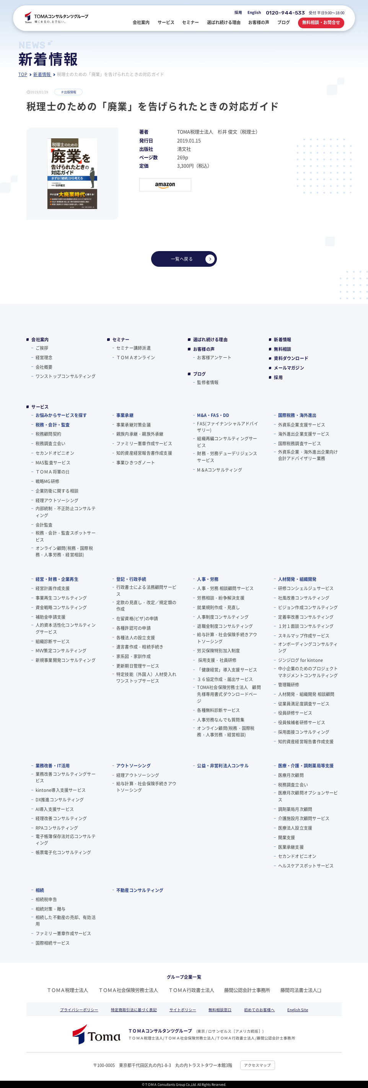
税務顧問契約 (48, 434)
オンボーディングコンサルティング (308, 647)
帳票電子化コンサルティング (63, 852)
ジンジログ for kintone (300, 660)
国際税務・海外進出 (297, 415)
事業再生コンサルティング (61, 598)
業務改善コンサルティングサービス (66, 777)
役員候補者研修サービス (301, 722)
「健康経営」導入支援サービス (227, 669)
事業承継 (125, 415)
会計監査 (44, 525)
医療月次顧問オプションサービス (308, 796)
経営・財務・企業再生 (57, 579)
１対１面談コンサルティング (306, 626)
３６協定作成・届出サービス (225, 679)
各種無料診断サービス (218, 710)
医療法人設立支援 (295, 828)
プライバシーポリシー (79, 1009)
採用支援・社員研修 (216, 660)
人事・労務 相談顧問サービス (225, 588)
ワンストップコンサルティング (66, 376)
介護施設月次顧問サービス (304, 818)
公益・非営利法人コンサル (223, 765)
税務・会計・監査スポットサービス (66, 536)
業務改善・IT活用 (53, 765)
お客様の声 (204, 349)
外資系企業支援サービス (301, 425)
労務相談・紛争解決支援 (220, 598)
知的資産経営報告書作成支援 (144, 453)
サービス (40, 407)
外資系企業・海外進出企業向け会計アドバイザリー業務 (308, 455)
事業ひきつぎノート (135, 462)
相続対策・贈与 (51, 909)
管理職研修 (289, 684)
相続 (40, 890)
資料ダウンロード (291, 358)
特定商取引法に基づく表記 (134, 1009)
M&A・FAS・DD (213, 415)
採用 (238, 12)
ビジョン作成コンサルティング (308, 607)
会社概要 (44, 367)
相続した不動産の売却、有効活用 (66, 920)
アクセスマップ (257, 1065)
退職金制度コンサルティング (225, 626)
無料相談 (282, 349)
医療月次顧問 (291, 775)
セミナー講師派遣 (133, 348)
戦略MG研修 (47, 481)
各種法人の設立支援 (135, 637)
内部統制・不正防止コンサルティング (66, 511)
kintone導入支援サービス (61, 790)
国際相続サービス (53, 943)
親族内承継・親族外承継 (139, 434)
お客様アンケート (214, 357)
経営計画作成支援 (53, 588)
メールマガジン (289, 368)
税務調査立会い (51, 443)
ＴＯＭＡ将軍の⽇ (53, 472)
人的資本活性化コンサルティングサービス (66, 628)
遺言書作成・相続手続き (139, 647)
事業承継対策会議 (133, 425)
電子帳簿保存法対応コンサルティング (66, 839)
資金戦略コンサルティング (61, 607)
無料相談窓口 (219, 1009)
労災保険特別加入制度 (218, 650)
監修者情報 (207, 382)
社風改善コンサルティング (304, 598)
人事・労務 (207, 579)
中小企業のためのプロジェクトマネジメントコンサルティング (308, 671)
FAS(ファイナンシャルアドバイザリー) (227, 426)
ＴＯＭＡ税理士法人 (67, 990)
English (254, 12)
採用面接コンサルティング (304, 732)
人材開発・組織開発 (297, 579)
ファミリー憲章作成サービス (144, 443)
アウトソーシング (133, 765)
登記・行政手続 (131, 579)
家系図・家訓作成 (133, 656)
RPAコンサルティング (57, 828)
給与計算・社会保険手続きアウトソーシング (227, 637)
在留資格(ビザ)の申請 (137, 618)
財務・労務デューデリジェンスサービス (227, 456)
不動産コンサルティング (139, 890)
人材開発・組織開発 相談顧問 (306, 694)
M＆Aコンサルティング (219, 470)
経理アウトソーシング (57, 500)
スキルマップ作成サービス (304, 635)
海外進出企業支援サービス (304, 434)
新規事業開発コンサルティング (66, 660)
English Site (297, 1009)
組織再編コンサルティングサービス (227, 441)
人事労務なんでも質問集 (220, 720)
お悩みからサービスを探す (61, 415)
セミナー (121, 339)
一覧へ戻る (193, 259)
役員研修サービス (295, 713)
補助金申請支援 (51, 617)
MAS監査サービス (53, 462)
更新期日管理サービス (137, 666)
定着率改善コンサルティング (306, 617)
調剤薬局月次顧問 (295, 809)
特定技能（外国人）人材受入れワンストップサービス (146, 677)
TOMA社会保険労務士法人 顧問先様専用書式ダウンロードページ (229, 694)
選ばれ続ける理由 (210, 339)
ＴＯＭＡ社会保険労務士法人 (128, 990)
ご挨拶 (42, 348)
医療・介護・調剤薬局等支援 (306, 765)
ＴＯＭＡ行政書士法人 (191, 990)
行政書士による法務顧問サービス (146, 590)
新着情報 (282, 339)
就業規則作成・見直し (218, 607)
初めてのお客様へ (259, 1009)
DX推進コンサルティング (60, 799)
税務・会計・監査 (53, 425)
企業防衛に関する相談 (57, 491)
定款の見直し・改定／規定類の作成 (146, 605)
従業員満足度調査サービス (304, 703)
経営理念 (44, 357)
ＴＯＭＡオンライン (135, 357)
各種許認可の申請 (133, 628)
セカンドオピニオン (55, 453)
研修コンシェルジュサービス (306, 588)
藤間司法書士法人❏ (300, 990)
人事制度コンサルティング (223, 617)
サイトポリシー (182, 1009)
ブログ (199, 374)
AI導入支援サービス (55, 809)
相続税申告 (46, 899)
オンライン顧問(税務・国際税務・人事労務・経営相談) (64, 551)
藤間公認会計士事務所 (247, 990)
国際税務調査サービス (299, 443)
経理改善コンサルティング (61, 818)
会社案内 (40, 339)
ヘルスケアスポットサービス (306, 866)
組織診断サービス (53, 641)
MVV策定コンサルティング (61, 650)
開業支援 (286, 837)
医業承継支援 (291, 847)
